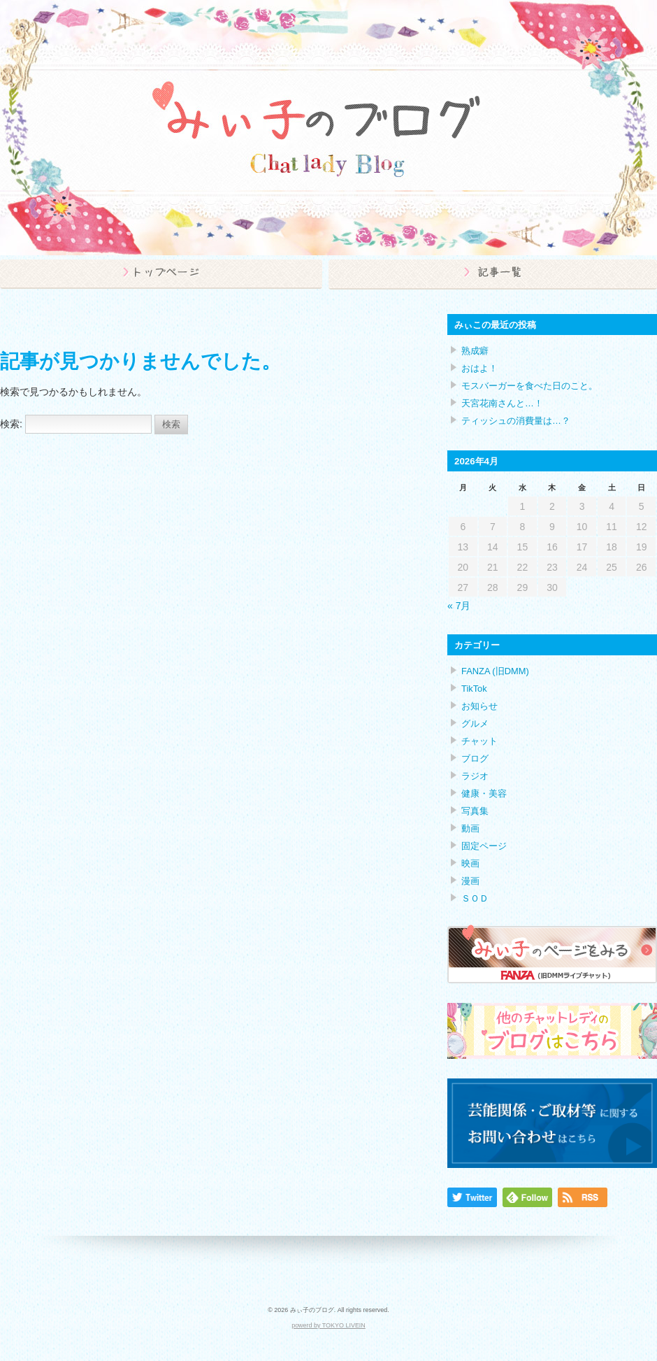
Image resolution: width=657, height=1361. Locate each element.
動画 (470, 828)
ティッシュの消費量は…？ (515, 420)
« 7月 (458, 605)
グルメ (475, 723)
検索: (11, 423)
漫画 (470, 881)
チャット (479, 741)
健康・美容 (484, 793)
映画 (470, 863)
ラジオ (475, 776)
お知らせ (479, 706)
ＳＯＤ (475, 898)
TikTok (474, 688)
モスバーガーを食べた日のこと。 (529, 385)
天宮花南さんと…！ (502, 403)
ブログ (475, 758)
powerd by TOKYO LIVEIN (328, 1325)
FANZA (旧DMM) (495, 671)
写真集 (475, 811)
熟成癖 (475, 350)
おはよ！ (479, 368)
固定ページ (484, 846)
